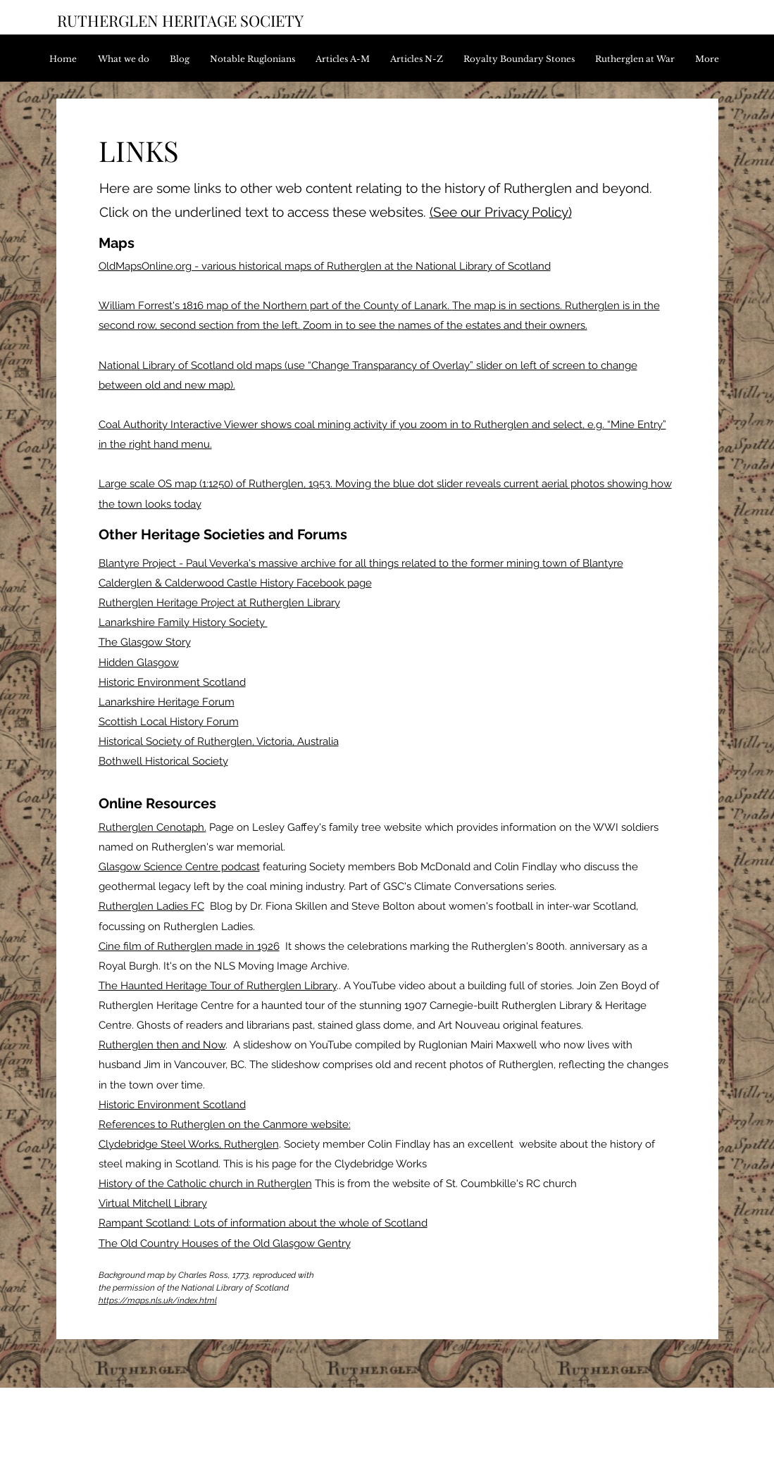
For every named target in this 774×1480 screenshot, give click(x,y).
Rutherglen (251, 1144)
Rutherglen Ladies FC (151, 906)
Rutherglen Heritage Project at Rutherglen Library (219, 602)
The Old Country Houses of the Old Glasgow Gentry (225, 1243)
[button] (345, 59)
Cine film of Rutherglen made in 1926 (189, 946)
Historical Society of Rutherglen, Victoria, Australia (219, 741)
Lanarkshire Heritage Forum (167, 702)
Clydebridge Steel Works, (161, 1144)
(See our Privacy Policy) (501, 212)
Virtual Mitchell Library (153, 1203)
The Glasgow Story (145, 642)
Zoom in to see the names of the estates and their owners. (445, 325)
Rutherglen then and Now (162, 1045)
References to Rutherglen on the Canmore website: (225, 1124)
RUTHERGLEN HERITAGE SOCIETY (180, 20)
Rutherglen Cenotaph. (152, 827)
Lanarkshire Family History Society (183, 622)
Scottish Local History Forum (169, 721)
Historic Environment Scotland (172, 682)
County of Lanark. (407, 305)
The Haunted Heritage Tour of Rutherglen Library (218, 985)
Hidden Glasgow (139, 662)
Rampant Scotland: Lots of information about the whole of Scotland (263, 1223)
